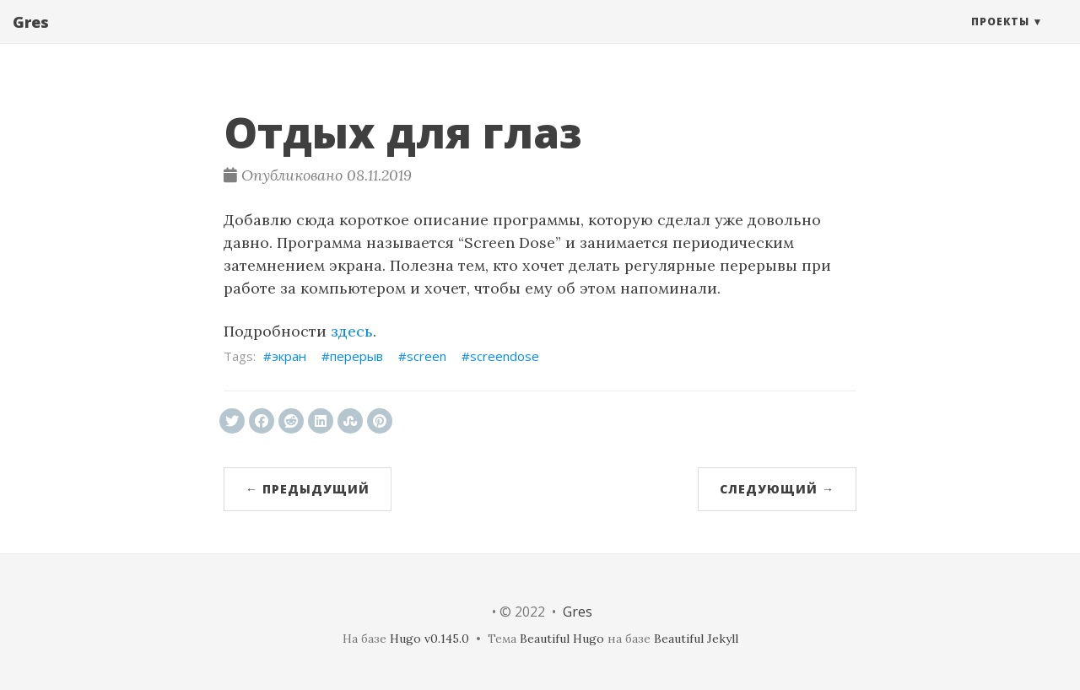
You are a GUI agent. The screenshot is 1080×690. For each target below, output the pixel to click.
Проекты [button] (1000, 37)
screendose (504, 356)
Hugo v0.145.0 (429, 638)
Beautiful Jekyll (696, 638)
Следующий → (777, 489)
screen (426, 356)
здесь (352, 331)
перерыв (356, 356)
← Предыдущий (308, 489)
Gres (31, 38)
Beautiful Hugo (562, 638)
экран (289, 356)
